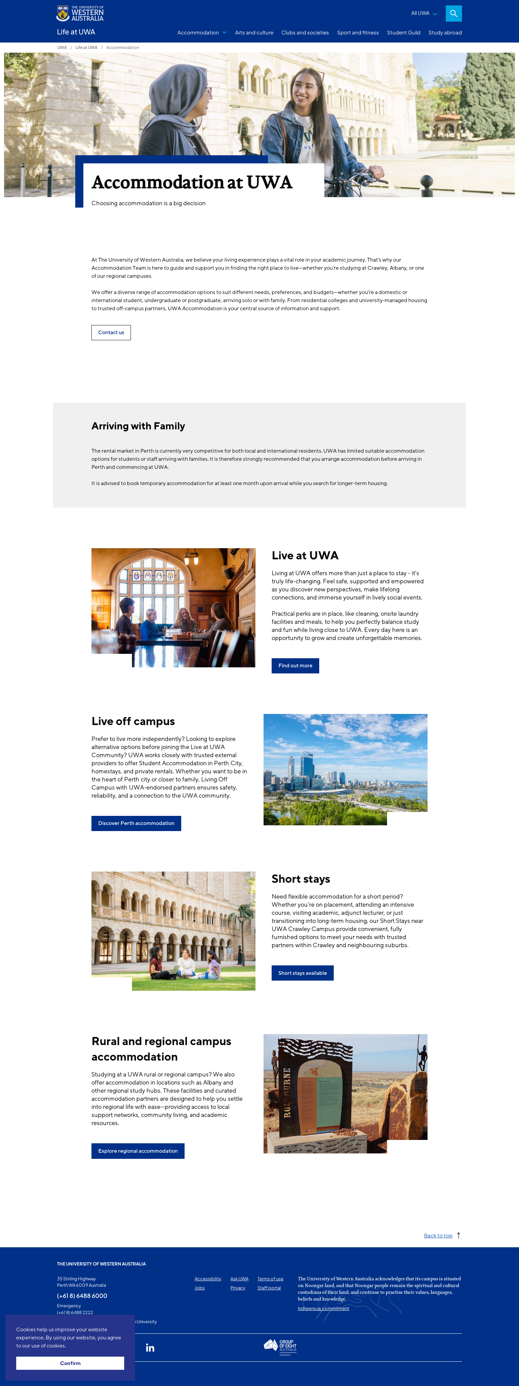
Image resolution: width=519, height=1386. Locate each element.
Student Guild (403, 32)
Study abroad (445, 32)
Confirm (70, 1363)
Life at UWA (87, 47)
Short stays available (302, 973)
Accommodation (198, 32)
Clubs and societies (305, 32)
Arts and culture (254, 32)
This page (66, 1374)
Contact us (111, 332)
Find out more (295, 665)
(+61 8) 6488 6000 (82, 1295)
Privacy (237, 1287)
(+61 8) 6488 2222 (75, 1312)
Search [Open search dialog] (454, 13)
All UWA (420, 12)
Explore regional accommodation (138, 1151)
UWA (62, 47)
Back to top (438, 1235)
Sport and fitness (358, 32)
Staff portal (269, 1287)
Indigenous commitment (323, 1308)
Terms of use (270, 1278)
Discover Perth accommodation (136, 823)
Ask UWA (239, 1278)
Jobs (200, 1287)
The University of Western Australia (101, 1264)
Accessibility (208, 1278)
